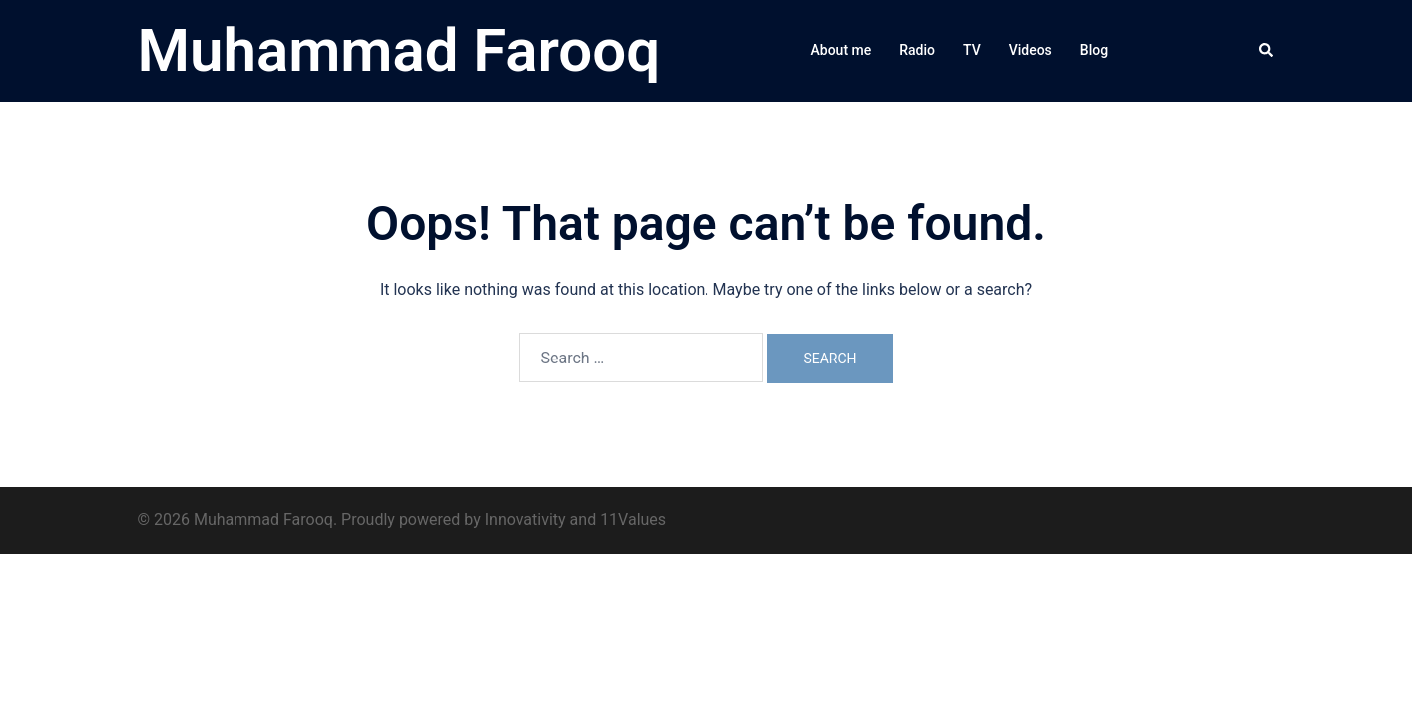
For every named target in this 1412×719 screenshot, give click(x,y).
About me (841, 50)
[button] (1267, 51)
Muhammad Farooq (399, 50)
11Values (633, 519)
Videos (1030, 50)
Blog (1094, 50)
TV (972, 50)
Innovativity (525, 519)
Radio (917, 50)
